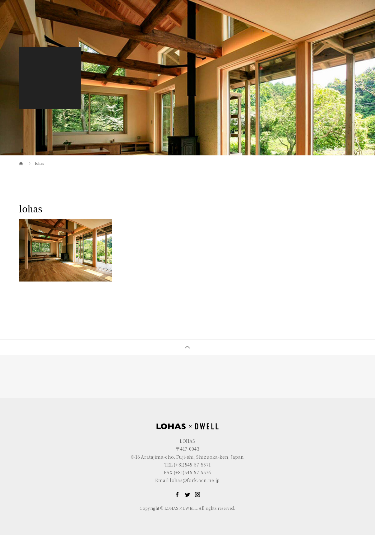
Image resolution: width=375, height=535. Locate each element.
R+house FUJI (121, 5)
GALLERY (298, 20)
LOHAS (46, 5)
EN (338, 5)
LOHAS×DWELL (254, 20)
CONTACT (336, 20)
